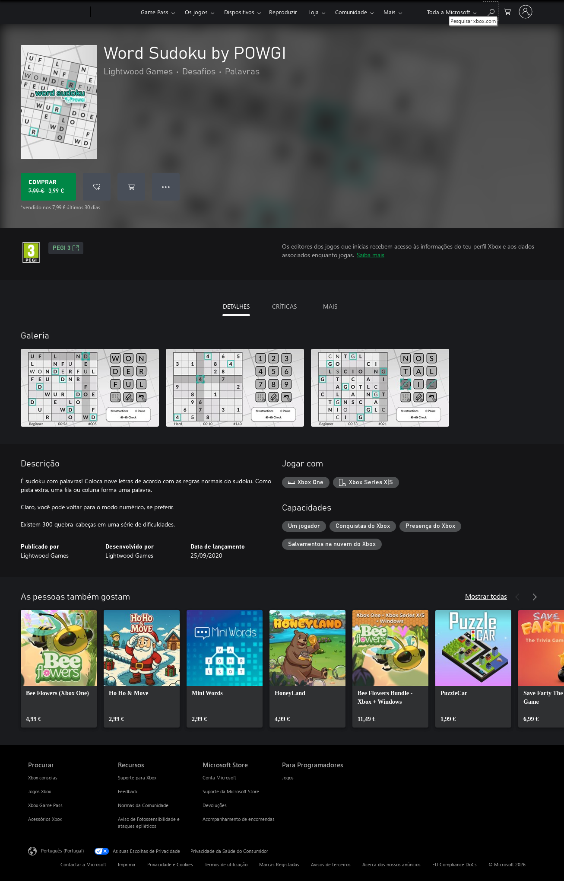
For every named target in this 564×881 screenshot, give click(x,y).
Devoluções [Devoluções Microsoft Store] (215, 805)
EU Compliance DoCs (454, 864)
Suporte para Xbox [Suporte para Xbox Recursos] (137, 777)
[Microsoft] (57, 12)
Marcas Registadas (279, 864)
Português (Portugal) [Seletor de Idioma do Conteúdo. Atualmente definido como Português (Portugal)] (62, 850)
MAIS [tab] (330, 306)
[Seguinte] (534, 597)
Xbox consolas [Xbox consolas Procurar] (42, 777)
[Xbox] (114, 12)
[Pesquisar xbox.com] (490, 11)
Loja (313, 12)
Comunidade (351, 12)
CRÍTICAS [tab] (284, 306)
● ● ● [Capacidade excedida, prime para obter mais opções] (166, 186)
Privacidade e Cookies (170, 864)
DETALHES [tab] (236, 306)
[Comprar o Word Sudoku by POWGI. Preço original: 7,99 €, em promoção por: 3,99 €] (48, 187)
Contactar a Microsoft (83, 864)
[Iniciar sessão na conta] (525, 11)
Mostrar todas (486, 595)
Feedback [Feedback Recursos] (127, 791)
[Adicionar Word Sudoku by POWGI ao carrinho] (131, 187)
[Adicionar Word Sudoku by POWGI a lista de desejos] (97, 187)
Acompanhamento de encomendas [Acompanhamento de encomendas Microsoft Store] (239, 819)
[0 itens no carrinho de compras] (507, 11)
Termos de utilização (226, 864)
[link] (59, 669)
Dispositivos (239, 12)
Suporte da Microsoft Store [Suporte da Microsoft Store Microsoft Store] (231, 791)
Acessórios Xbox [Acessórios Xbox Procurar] (45, 819)
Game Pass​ (154, 12)
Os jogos (196, 12)
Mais (389, 12)
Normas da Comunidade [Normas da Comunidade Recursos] (143, 805)
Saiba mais (370, 255)
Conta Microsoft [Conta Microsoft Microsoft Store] (219, 777)
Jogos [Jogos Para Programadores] (288, 777)
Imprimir (127, 864)
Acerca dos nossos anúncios (391, 864)
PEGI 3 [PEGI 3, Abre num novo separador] (66, 248)
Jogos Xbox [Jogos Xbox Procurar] (39, 791)
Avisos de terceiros (331, 864)
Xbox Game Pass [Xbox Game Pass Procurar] (45, 805)
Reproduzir (283, 12)
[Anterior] (517, 597)
